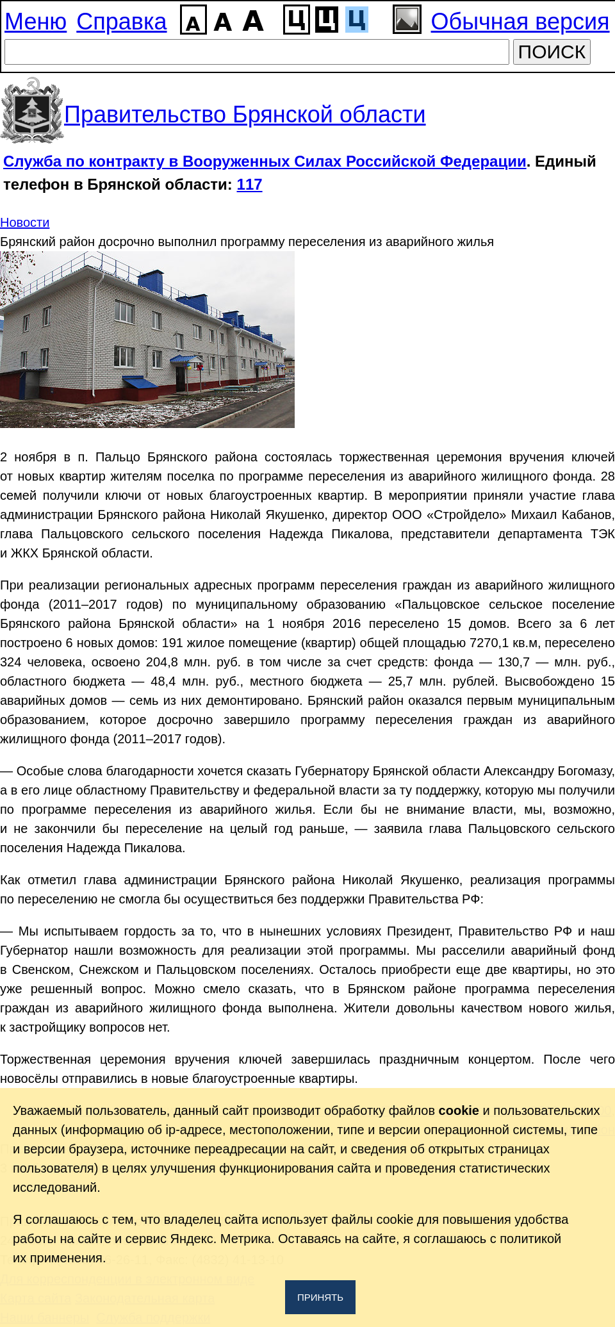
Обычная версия (520, 21)
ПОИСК (552, 51)
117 (250, 184)
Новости (24, 222)
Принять (320, 1297)
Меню (35, 21)
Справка (121, 21)
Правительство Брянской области (245, 114)
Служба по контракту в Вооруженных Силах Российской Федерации (265, 161)
